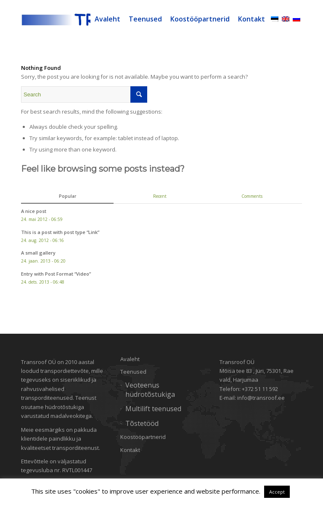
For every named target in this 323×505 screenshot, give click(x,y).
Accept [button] (277, 492)
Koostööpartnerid (143, 437)
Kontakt (130, 450)
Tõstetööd (142, 423)
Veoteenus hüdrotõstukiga (150, 389)
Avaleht (130, 359)
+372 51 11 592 (260, 389)
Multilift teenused (153, 408)
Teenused (133, 371)
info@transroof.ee (261, 397)
